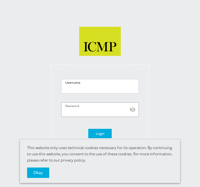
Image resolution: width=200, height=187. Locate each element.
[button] (132, 109)
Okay (38, 172)
